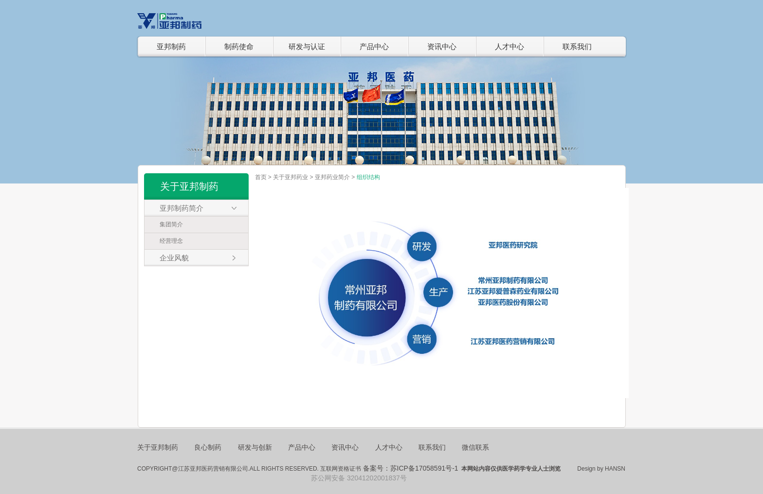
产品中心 (374, 46)
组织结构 (368, 177)
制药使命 (239, 46)
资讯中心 (441, 46)
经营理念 (171, 241)
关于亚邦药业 (290, 177)
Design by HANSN (601, 468)
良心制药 (207, 447)
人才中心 (509, 46)
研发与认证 (307, 46)
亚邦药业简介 (332, 177)
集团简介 (171, 224)
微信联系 (475, 447)
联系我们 (577, 46)
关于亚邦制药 (157, 447)
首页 (261, 177)
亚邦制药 (171, 46)
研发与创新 (255, 447)
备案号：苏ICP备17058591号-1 (410, 468)
